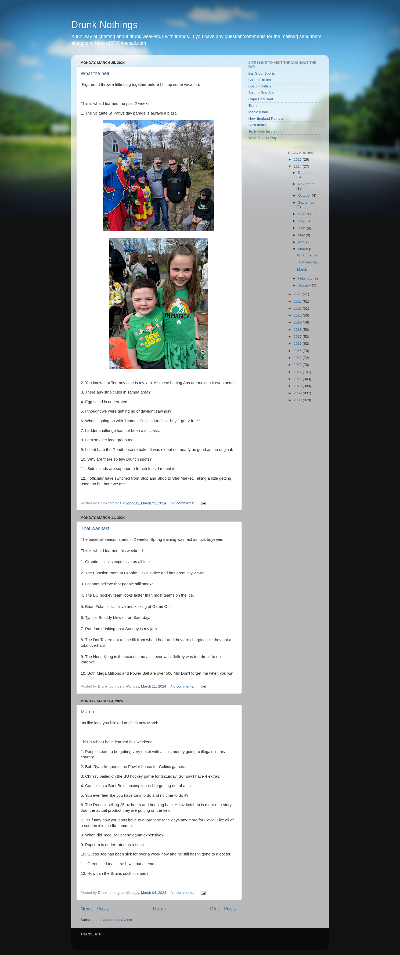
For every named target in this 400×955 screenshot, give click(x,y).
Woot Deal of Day (262, 138)
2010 (298, 386)
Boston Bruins (259, 80)
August (304, 214)
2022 (298, 301)
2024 (298, 166)
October (305, 195)
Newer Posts (95, 909)
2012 (298, 372)
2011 (298, 379)
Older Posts (223, 909)
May (302, 235)
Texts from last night (264, 131)
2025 (298, 159)
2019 (298, 322)
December (306, 173)
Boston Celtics (260, 86)
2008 (298, 400)
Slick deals (257, 125)
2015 (298, 351)
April (302, 242)
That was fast (95, 528)
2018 (298, 330)
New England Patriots (265, 118)
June (302, 228)
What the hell (95, 73)
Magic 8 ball (258, 112)
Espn (252, 106)
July (301, 221)
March (87, 711)
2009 (298, 393)
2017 (298, 337)
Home (159, 909)
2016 (298, 343)
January (305, 285)
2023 (298, 294)
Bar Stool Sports (261, 73)
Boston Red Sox (261, 93)
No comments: (183, 503)
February (305, 278)
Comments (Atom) (117, 920)
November (306, 184)
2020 (298, 315)
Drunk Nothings (104, 24)
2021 (298, 308)
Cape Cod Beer (260, 99)
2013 (298, 365)
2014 (298, 358)
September (307, 202)
